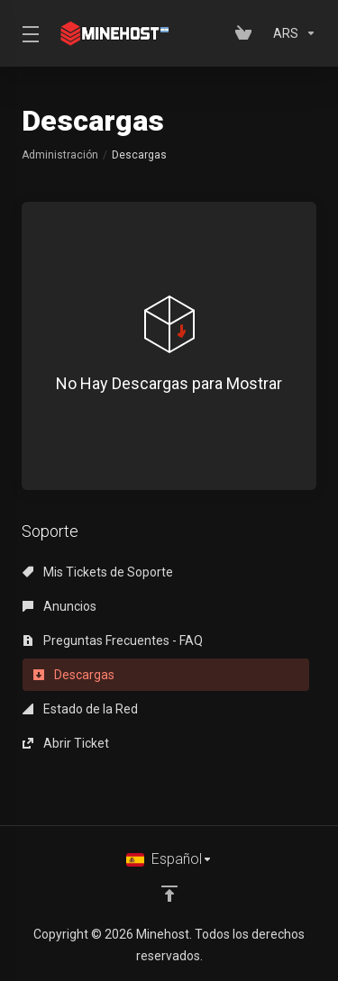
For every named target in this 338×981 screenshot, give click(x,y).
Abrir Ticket (66, 743)
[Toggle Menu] (27, 33)
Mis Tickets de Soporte (98, 572)
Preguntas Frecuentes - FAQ (113, 640)
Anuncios (59, 606)
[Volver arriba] (169, 893)
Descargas (73, 675)
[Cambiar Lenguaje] (169, 859)
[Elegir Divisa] (291, 33)
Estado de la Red (80, 709)
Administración (60, 155)
